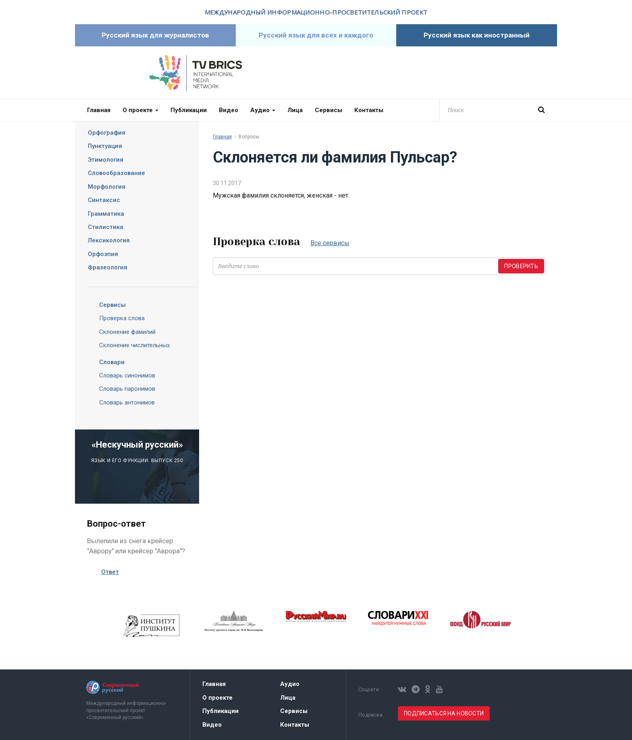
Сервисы (328, 110)
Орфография (106, 132)
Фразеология (107, 267)
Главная (98, 110)
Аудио (262, 110)
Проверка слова (122, 318)
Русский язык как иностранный (477, 35)
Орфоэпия (103, 254)
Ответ (110, 571)
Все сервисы (329, 243)
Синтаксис (104, 200)
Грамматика (106, 213)
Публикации (188, 110)
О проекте (140, 110)
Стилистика (105, 227)
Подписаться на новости (444, 713)
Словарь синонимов (127, 375)
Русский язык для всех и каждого (316, 35)
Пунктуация (105, 146)
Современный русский (436, 73)
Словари (106, 362)
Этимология (105, 159)
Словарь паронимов (127, 388)
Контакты (368, 110)
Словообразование (116, 173)
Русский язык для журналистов (155, 35)
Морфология (106, 186)
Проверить (521, 266)
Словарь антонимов (127, 402)
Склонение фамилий (127, 332)
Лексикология (109, 240)
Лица (295, 110)
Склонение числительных (134, 345)
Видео (228, 110)
